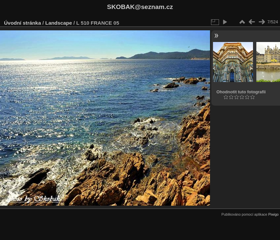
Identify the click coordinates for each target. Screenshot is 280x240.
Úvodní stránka (22, 23)
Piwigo (273, 214)
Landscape (58, 23)
